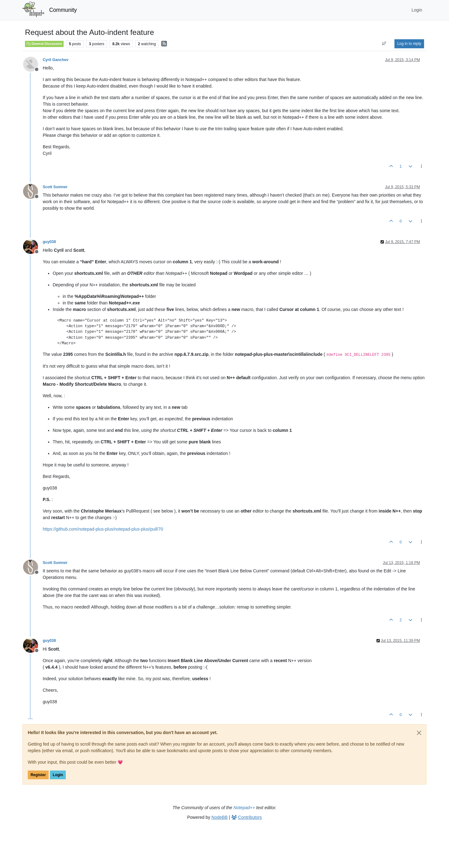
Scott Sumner (55, 187)
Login (58, 775)
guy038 (49, 242)
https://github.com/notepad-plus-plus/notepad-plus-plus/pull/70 (103, 529)
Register (38, 775)
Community (63, 10)
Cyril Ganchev (55, 60)
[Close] (419, 732)
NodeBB (219, 817)
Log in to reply (409, 43)
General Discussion (44, 43)
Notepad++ (244, 807)
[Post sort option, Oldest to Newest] (384, 43)
